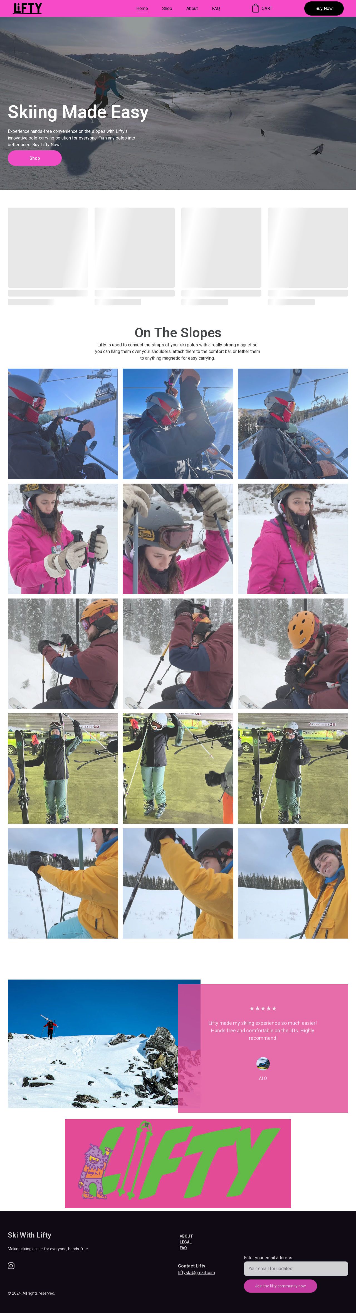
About (192, 8)
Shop (167, 8)
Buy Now (324, 8)
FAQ (216, 8)
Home (142, 8)
